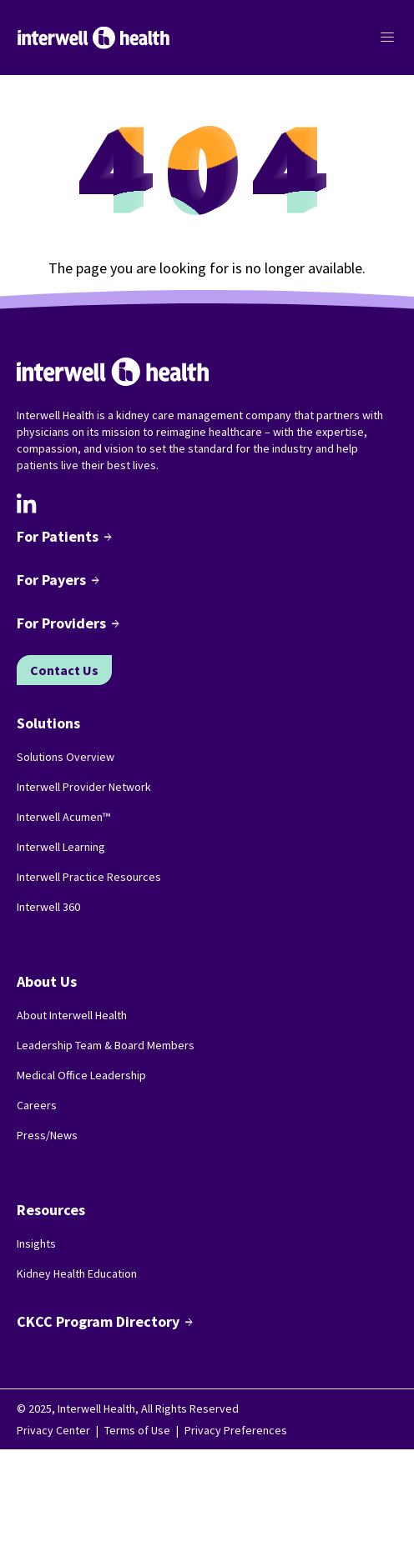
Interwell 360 (48, 906)
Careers (37, 1105)
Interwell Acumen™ (63, 816)
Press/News (47, 1135)
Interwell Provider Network (84, 786)
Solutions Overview (65, 756)
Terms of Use (137, 1430)
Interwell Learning (61, 846)
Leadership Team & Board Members (105, 1045)
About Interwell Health (72, 1015)
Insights (36, 1243)
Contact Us (64, 670)
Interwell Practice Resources (89, 876)
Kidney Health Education (77, 1273)
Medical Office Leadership (81, 1075)
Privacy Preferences (235, 1430)
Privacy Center (53, 1430)
